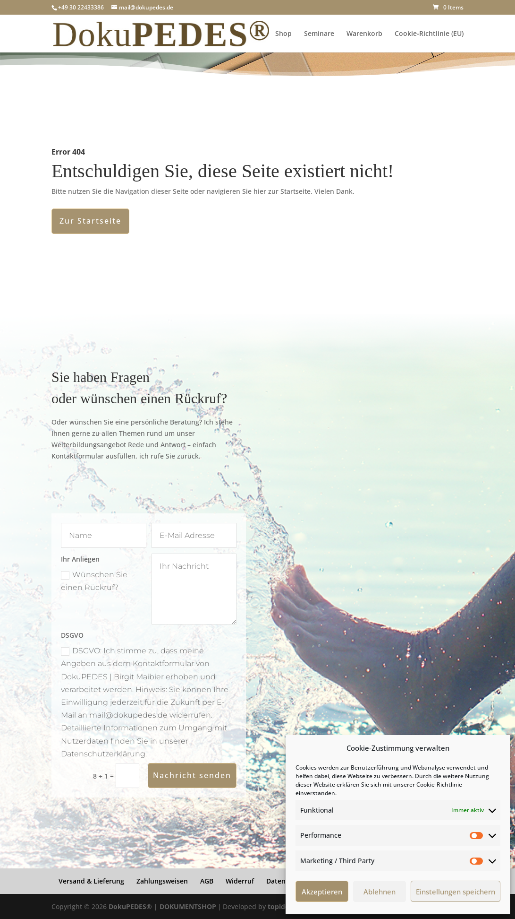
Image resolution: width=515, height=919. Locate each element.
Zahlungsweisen (162, 880)
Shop (283, 34)
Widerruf (240, 880)
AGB (206, 880)
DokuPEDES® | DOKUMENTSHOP (162, 906)
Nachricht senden (192, 775)
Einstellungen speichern (455, 891)
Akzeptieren (322, 891)
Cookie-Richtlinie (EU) (429, 34)
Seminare (319, 34)
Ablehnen (379, 891)
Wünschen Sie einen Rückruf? (94, 581)
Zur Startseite (90, 221)
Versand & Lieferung (91, 880)
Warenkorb (364, 34)
